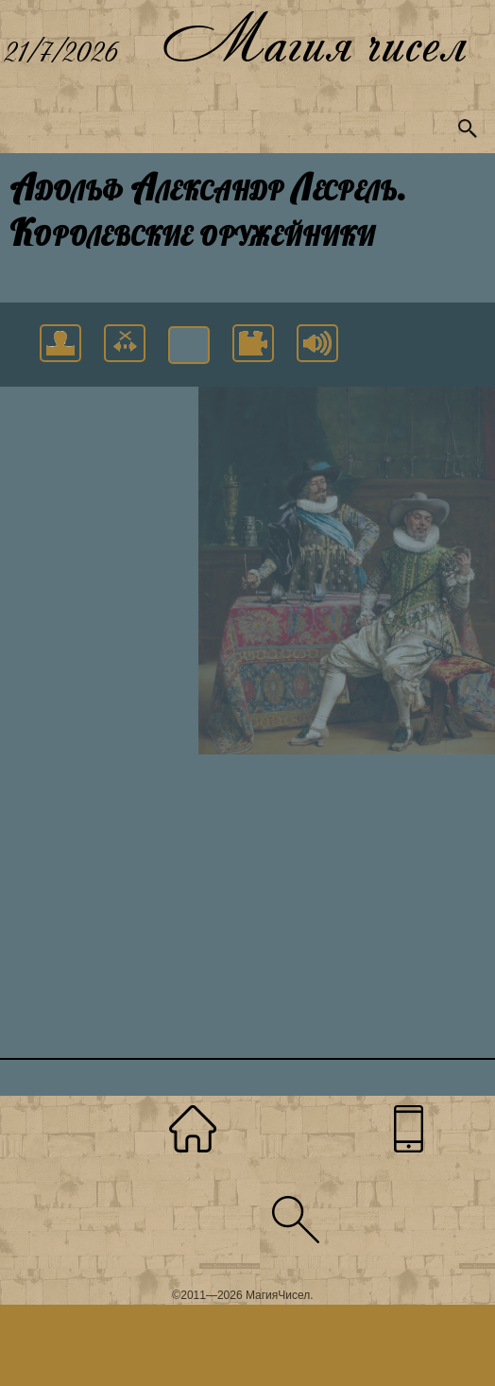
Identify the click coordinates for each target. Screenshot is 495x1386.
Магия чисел (314, 38)
